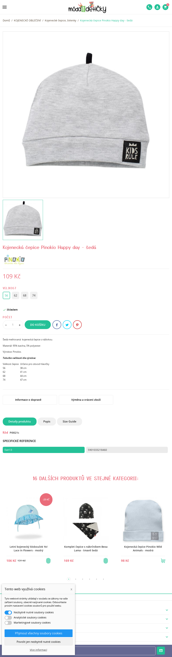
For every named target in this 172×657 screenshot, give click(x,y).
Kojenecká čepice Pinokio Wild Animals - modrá (143, 548)
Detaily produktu (19, 421)
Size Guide (69, 421)
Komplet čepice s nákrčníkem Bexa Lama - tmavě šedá (85, 548)
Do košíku (37, 324)
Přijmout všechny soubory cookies (38, 633)
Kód (5, 432)
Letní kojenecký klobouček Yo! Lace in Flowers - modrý (29, 548)
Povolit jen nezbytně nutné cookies (39, 641)
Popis (46, 421)
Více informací (38, 650)
